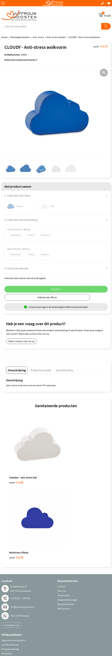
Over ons (61, 502)
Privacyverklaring (10, 561)
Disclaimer (6, 565)
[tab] (16, 370)
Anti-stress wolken (56, 37)
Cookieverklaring (10, 556)
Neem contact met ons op (21, 341)
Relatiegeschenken (20, 37)
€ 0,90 (16, 469)
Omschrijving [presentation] (17, 370)
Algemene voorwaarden (13, 552)
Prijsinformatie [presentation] (40, 370)
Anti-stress (38, 37)
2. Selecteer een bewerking (21, 220)
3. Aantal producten (16, 268)
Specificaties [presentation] (64, 370)
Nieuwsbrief (63, 507)
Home (4, 37)
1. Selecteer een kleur (17, 195)
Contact (61, 498)
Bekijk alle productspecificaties (20, 59)
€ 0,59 (66, 469)
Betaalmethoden (66, 516)
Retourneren (63, 520)
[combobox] (51, 26)
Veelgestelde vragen (67, 511)
